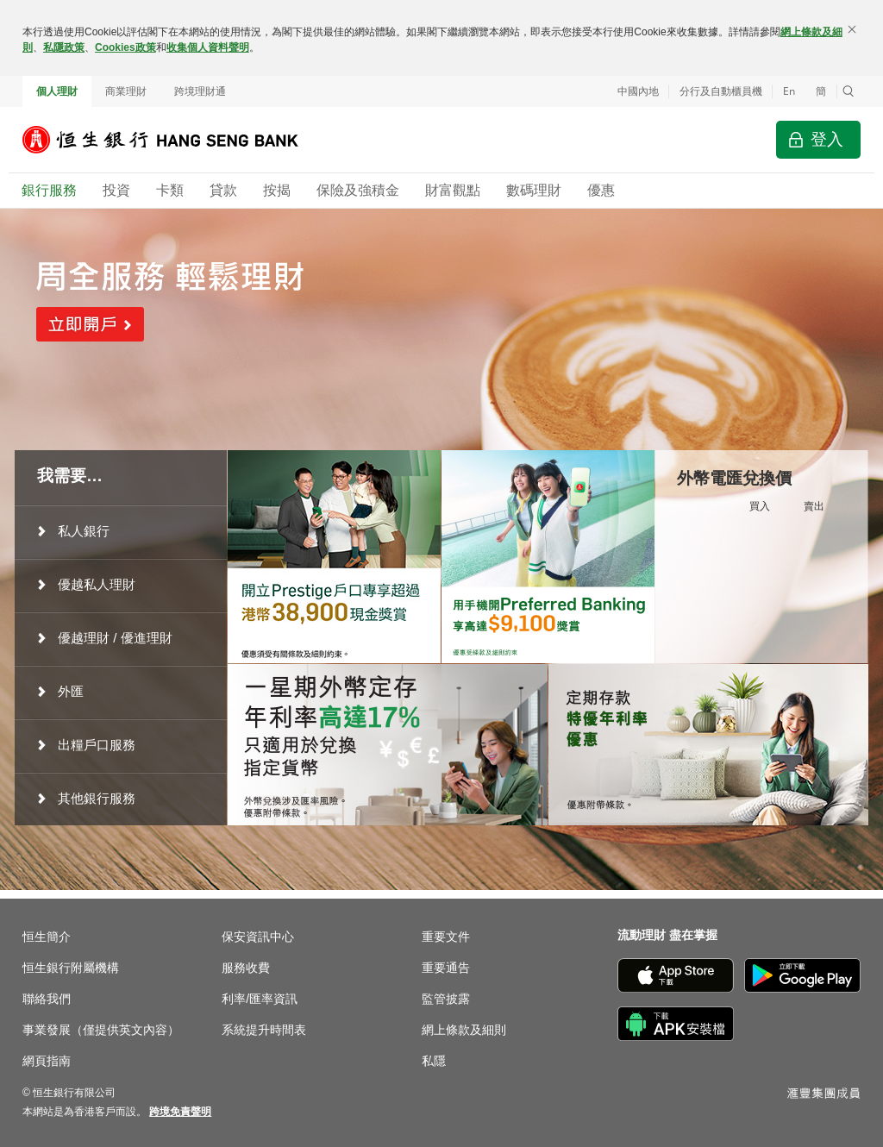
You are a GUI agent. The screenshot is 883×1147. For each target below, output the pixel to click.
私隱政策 (64, 47)
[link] (180, 1112)
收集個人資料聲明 (207, 47)
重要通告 (446, 968)
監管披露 (446, 999)
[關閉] (852, 29)
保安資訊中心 (258, 936)
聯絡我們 (46, 999)
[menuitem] (121, 531)
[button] (848, 91)
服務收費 (246, 968)
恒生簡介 (46, 936)
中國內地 (638, 91)
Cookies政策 (125, 47)
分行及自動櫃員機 (720, 91)
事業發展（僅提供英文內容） (100, 1030)
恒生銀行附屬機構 (70, 968)
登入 (827, 139)
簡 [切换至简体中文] (821, 91)
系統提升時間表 (264, 1030)
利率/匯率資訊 (259, 999)
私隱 (434, 1061)
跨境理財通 (200, 91)
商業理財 (126, 91)
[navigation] (121, 531)
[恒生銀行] (173, 140)
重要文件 (446, 936)
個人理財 (57, 91)
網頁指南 (46, 1061)
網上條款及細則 (464, 1030)
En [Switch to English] (789, 91)
